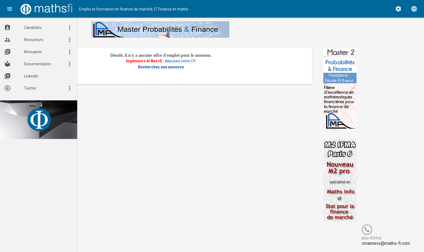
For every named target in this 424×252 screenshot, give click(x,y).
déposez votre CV (209, 61)
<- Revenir (103, 76)
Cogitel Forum (131, 239)
